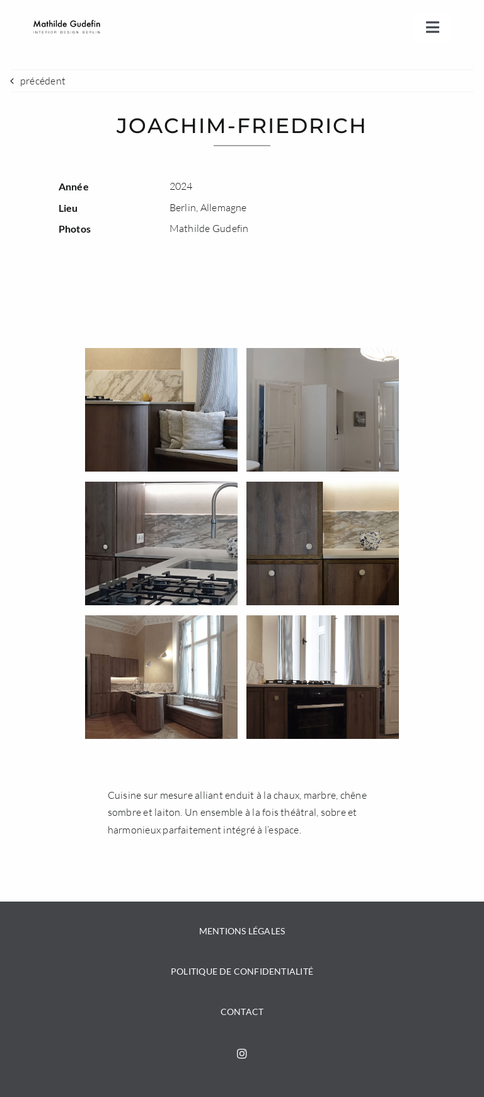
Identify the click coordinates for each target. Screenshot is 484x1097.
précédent (43, 80)
